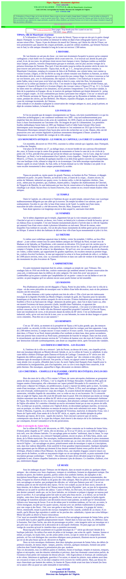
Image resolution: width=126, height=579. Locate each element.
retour (63, 27)
